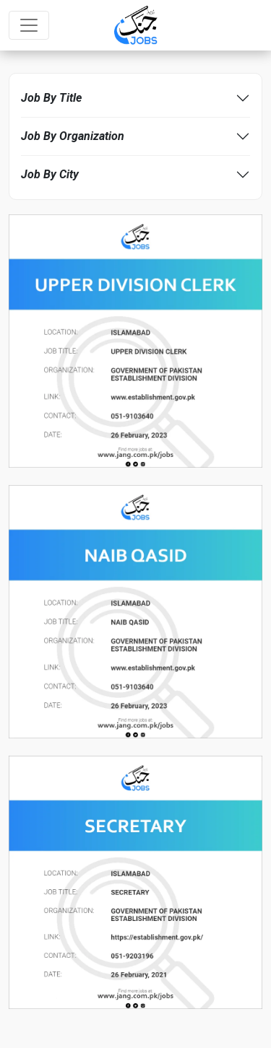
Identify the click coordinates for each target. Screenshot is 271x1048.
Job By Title (51, 98)
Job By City (50, 174)
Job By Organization (72, 136)
